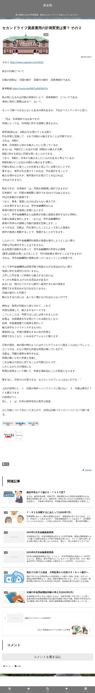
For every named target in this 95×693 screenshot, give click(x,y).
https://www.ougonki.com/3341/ (27, 62)
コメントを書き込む (47, 658)
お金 (5, 464)
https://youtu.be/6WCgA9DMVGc (30, 88)
